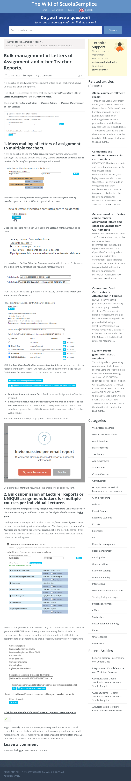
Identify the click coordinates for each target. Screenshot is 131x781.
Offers (95, 610)
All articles (57, 9)
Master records (100, 447)
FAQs (71, 9)
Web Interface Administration (107, 590)
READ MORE (113, 204)
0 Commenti (46, 75)
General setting (100, 563)
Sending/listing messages (105, 597)
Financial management (104, 544)
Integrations (98, 583)
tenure (63, 734)
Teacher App (98, 454)
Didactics (96, 504)
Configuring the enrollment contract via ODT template (107, 155)
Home (44, 9)
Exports (96, 524)
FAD (94, 537)
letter (70, 734)
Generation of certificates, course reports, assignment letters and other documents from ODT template (109, 221)
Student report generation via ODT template (104, 354)
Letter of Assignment (15, 96)
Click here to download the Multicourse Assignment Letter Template (40, 712)
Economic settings (101, 570)
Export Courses (100, 511)
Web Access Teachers (103, 427)
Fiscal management (102, 550)
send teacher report (48, 734)
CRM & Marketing (101, 497)
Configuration (99, 480)
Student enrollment (102, 603)
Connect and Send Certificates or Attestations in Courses (107, 292)
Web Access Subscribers (104, 434)
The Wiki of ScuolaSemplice (64, 4)
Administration (100, 441)
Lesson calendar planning (105, 623)
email (46, 731)
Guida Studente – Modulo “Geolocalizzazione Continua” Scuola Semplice (107, 696)
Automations (99, 467)
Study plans (98, 616)
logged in (22, 750)
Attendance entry (101, 577)
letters (14, 731)
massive (78, 734)
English (89, 9)
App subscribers (100, 460)
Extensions (97, 530)
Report (38, 41)
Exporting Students (102, 517)
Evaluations (98, 643)
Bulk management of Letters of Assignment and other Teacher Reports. (38, 61)
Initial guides (98, 557)
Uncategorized (99, 636)
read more (101, 141)
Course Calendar (101, 474)
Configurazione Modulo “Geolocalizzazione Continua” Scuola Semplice (107, 682)
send (16, 734)
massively (15, 727)
